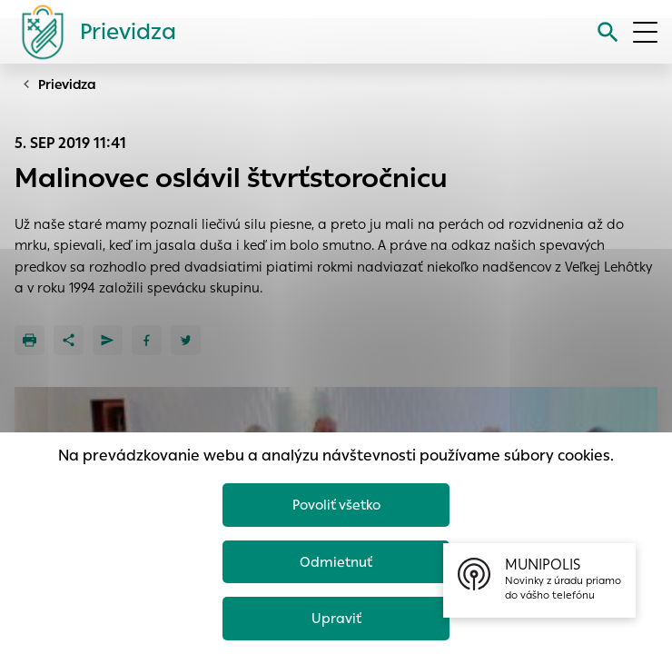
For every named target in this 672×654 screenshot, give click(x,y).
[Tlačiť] (29, 340)
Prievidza (67, 84)
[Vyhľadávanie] (608, 32)
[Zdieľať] (69, 340)
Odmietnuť (336, 561)
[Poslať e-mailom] (108, 340)
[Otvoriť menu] (645, 32)
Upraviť (336, 618)
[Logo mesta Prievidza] (92, 32)
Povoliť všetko (336, 504)
